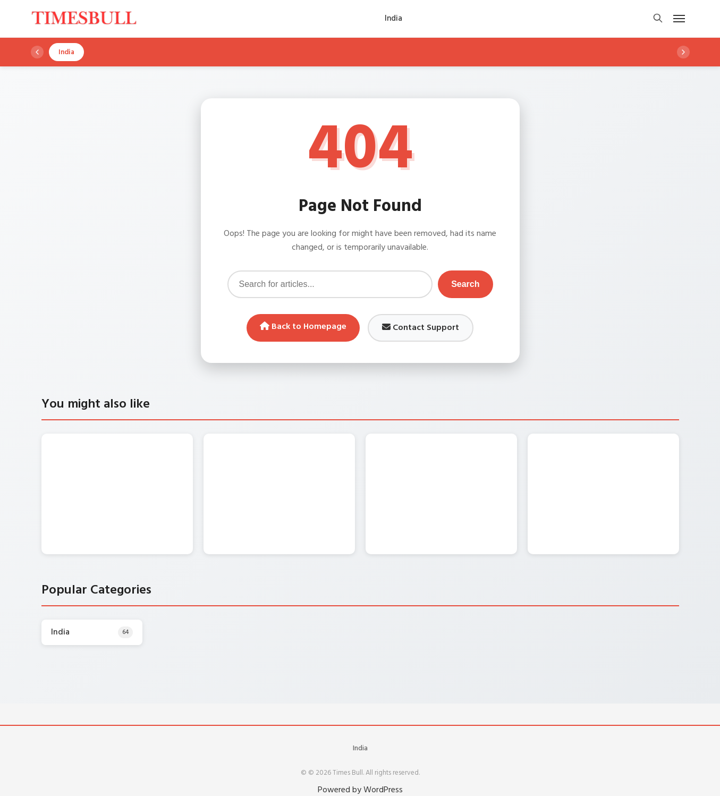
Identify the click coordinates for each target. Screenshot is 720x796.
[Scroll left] (37, 52)
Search (465, 284)
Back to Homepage (303, 327)
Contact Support (420, 328)
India (360, 737)
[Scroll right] (683, 52)
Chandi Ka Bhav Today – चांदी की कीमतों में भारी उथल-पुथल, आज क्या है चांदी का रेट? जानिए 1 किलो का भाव (301, 469)
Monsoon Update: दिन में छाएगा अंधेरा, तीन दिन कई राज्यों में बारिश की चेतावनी (139, 458)
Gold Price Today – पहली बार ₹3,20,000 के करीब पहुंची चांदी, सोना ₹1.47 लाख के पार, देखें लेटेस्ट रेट (458, 469)
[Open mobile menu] (679, 18)
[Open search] (658, 19)
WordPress (383, 779)
